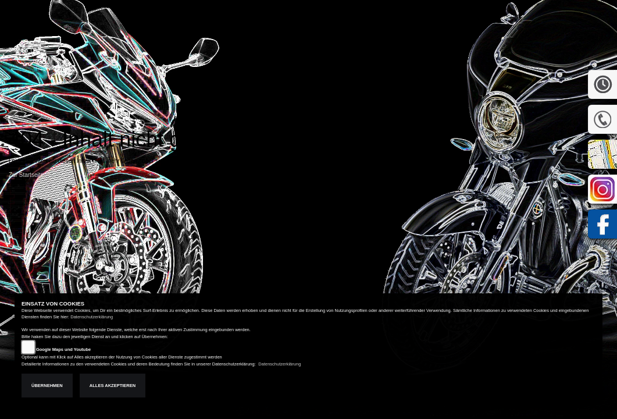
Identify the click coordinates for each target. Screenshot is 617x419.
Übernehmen (47, 385)
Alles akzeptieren (112, 385)
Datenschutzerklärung (91, 316)
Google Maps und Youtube (63, 349)
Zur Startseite (26, 175)
